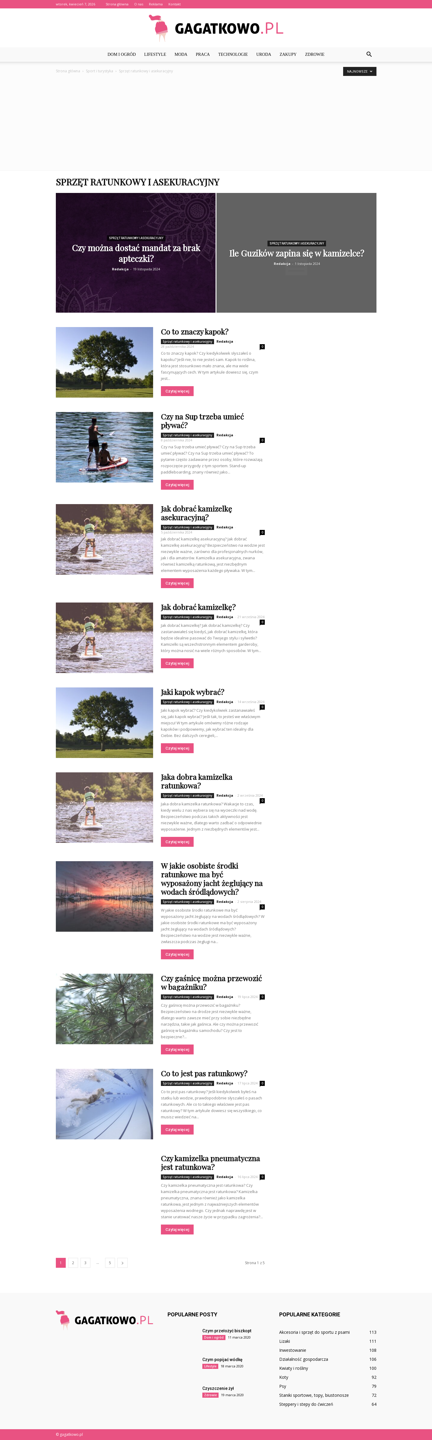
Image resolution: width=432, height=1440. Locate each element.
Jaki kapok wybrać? (192, 692)
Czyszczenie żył (218, 1388)
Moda (180, 54)
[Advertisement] (216, 119)
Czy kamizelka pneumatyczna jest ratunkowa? (210, 1162)
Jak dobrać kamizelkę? (198, 607)
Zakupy (288, 54)
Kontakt (174, 4)
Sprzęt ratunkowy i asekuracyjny (136, 238)
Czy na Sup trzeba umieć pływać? (202, 420)
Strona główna (117, 4)
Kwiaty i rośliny (293, 1368)
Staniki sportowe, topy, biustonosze (314, 1395)
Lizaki (284, 1341)
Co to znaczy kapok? (194, 331)
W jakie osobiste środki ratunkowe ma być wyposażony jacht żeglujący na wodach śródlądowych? (212, 879)
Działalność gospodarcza (303, 1359)
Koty (283, 1377)
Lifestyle (155, 54)
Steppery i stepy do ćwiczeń (306, 1404)
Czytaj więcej (177, 391)
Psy (282, 1386)
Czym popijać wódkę (222, 1359)
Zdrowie (315, 54)
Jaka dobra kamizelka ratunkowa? (196, 781)
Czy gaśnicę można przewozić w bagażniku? (211, 982)
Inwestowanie (292, 1350)
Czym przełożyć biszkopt (226, 1330)
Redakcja (120, 269)
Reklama (156, 4)
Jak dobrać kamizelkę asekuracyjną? (196, 513)
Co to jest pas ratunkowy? (204, 1073)
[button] (369, 54)
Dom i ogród (121, 54)
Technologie (233, 54)
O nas (138, 4)
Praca (203, 54)
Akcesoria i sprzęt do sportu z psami (314, 1332)
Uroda (263, 54)
